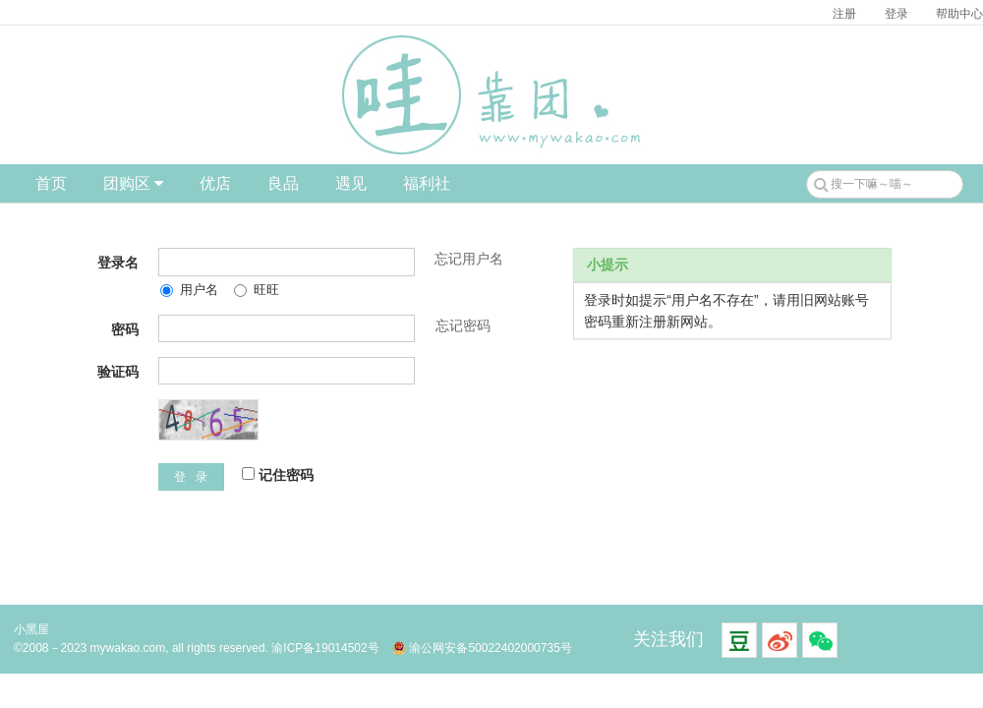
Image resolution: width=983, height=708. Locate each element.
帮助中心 (959, 14)
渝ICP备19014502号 (324, 648)
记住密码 (278, 475)
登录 (896, 14)
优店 (215, 183)
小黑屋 (31, 629)
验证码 (118, 372)
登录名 (118, 262)
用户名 (189, 289)
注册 (844, 14)
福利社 (426, 183)
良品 (283, 183)
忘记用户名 (468, 258)
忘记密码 (463, 325)
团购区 (133, 183)
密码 (125, 329)
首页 (51, 183)
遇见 (351, 183)
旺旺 (256, 289)
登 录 (191, 477)
